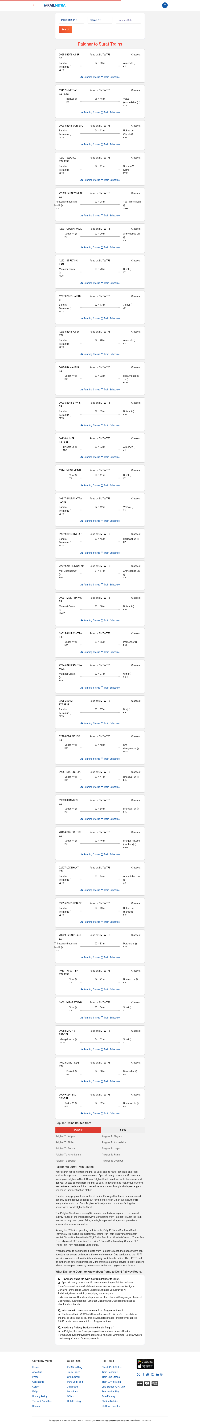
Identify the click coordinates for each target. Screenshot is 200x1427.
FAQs (35, 1391)
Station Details (110, 1401)
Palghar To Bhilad (64, 1142)
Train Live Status (111, 1377)
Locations (72, 1391)
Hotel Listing (74, 1401)
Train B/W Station (111, 1381)
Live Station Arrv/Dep (113, 1386)
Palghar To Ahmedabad (114, 1142)
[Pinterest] (161, 1374)
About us (37, 1372)
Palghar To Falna (111, 1154)
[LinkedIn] (157, 1374)
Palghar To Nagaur (112, 1136)
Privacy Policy (39, 1396)
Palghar (78, 1129)
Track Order (73, 1372)
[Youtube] (147, 1374)
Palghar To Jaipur (111, 1148)
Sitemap (36, 1406)
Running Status (90, 77)
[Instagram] (152, 1374)
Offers (70, 1396)
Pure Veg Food (75, 1381)
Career (35, 1386)
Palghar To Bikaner (65, 1160)
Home (35, 1367)
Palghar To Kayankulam (68, 1154)
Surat (123, 1129)
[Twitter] (138, 1374)
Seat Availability (110, 1391)
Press (35, 1377)
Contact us (38, 1381)
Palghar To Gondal (65, 1148)
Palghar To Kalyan (65, 1136)
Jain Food (72, 1386)
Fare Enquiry (108, 1396)
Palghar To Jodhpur (112, 1160)
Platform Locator (111, 1406)
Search (65, 29)
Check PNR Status (111, 1367)
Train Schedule (110, 77)
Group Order (73, 1377)
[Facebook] (143, 1374)
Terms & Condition (42, 1401)
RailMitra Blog (74, 1367)
